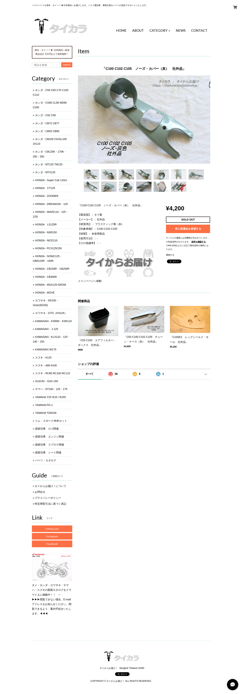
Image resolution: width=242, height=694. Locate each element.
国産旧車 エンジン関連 (49, 436)
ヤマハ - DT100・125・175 (51, 389)
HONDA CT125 (45, 188)
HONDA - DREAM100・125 (51, 203)
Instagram (52, 536)
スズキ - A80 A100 (46, 365)
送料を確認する (198, 242)
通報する (170, 255)
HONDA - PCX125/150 (48, 248)
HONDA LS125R (46, 224)
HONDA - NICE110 (46, 240)
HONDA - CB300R (46, 276)
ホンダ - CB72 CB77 (47, 123)
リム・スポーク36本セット (51, 420)
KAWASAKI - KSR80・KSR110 (53, 321)
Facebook (52, 543)
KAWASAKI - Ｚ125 (46, 328)
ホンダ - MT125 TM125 (48, 164)
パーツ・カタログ (45, 460)
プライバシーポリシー (48, 497)
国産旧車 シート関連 (48, 452)
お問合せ (40, 491)
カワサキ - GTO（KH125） (51, 313)
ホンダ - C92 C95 (45, 115)
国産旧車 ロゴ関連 (47, 428)
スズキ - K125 (43, 357)
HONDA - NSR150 (46, 232)
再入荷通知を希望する (188, 228)
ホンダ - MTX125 (45, 172)
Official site (52, 528)
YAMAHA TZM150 (45, 412)
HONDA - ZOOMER (46, 195)
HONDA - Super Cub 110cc (51, 180)
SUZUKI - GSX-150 (46, 381)
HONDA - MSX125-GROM (50, 284)
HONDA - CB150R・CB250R (52, 268)
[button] (160, 30)
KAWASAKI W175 (45, 349)
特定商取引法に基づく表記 (50, 503)
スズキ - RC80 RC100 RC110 (52, 373)
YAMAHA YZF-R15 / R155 (50, 397)
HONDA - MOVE (44, 292)
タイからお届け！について (50, 486)
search (67, 64)
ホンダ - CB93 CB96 (47, 131)
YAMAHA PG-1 (44, 404)
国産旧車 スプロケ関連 (49, 444)
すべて (89, 373)
